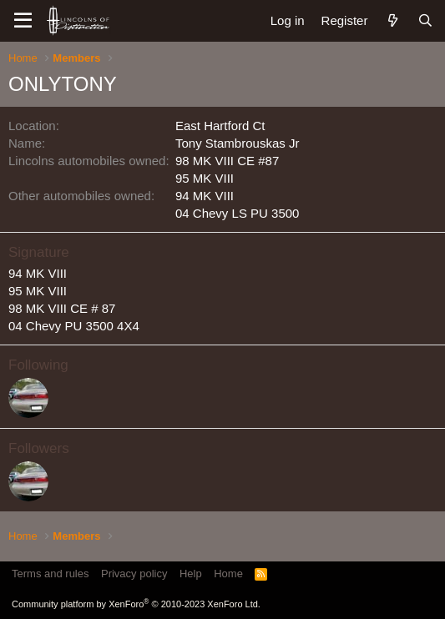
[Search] (425, 20)
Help (191, 573)
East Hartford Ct (220, 125)
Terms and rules (50, 573)
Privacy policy (134, 573)
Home (228, 573)
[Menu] (23, 21)
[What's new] (392, 20)
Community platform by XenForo (136, 604)
